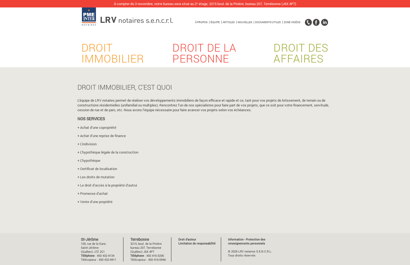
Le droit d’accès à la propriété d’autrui (108, 185)
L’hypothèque (90, 160)
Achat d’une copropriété (98, 127)
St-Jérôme (89, 239)
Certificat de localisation (98, 168)
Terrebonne (139, 239)
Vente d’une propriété (96, 201)
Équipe (215, 22)
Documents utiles (268, 22)
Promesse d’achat (94, 193)
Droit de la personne (204, 57)
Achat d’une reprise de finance (103, 135)
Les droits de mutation (97, 177)
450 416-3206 (155, 256)
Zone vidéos (292, 22)
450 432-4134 (105, 256)
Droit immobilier (112, 57)
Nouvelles (245, 22)
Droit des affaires (301, 57)
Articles (229, 22)
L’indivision (88, 144)
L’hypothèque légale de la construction (109, 152)
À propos (201, 22)
